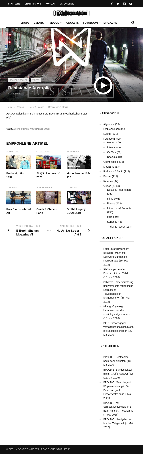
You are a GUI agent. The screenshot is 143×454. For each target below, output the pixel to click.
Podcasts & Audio (113, 171)
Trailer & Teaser (18, 80)
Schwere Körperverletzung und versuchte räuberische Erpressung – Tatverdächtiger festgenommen (118, 290)
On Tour (111, 152)
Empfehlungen (111, 128)
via (8, 117)
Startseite (14, 4)
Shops (24, 22)
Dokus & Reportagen (119, 189)
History (111, 203)
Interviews (113, 147)
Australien (36, 129)
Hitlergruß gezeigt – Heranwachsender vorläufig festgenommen (116, 310)
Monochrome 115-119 (78, 175)
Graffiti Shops (33, 4)
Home (9, 107)
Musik (110, 216)
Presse (107, 176)
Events (40, 22)
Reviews (108, 181)
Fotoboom (91, 22)
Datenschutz (67, 4)
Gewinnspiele (111, 161)
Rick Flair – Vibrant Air (18, 211)
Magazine (110, 22)
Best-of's (112, 142)
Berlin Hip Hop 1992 (15, 175)
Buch (47, 129)
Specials (112, 156)
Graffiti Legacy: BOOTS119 (77, 211)
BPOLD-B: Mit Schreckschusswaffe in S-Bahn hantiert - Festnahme (118, 406)
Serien (110, 221)
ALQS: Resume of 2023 (48, 175)
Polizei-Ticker (111, 237)
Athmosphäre (21, 129)
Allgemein (108, 124)
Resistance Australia (58, 107)
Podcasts (72, 22)
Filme (110, 198)
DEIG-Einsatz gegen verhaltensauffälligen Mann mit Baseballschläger (118, 327)
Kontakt (50, 4)
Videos (55, 22)
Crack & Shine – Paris (47, 211)
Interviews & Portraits (119, 208)
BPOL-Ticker (109, 346)
